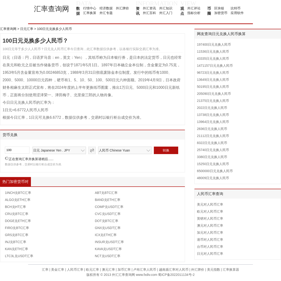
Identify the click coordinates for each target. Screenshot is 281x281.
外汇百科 (149, 13)
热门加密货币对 (15, 182)
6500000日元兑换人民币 (215, 171)
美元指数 (213, 269)
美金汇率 (57, 269)
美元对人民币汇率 (210, 204)
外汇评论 (193, 8)
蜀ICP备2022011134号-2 (176, 275)
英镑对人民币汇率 (210, 218)
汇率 (45, 269)
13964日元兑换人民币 (213, 122)
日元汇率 (26, 29)
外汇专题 (106, 13)
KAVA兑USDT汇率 (108, 249)
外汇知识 (165, 8)
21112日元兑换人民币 (213, 136)
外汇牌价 (122, 8)
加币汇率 (124, 269)
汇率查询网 (51, 9)
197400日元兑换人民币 (214, 44)
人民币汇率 (75, 269)
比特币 (235, 8)
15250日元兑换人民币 (213, 164)
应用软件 (237, 13)
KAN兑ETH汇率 (16, 249)
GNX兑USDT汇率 (108, 228)
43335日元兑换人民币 (213, 58)
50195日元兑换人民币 (213, 87)
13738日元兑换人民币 (213, 115)
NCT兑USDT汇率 (107, 256)
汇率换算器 (231, 269)
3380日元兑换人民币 (212, 157)
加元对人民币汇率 (210, 232)
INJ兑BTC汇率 (15, 242)
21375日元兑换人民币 (213, 101)
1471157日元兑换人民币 (215, 65)
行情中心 (89, 8)
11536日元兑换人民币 (213, 51)
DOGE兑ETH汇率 (18, 221)
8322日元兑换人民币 (212, 143)
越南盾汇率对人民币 (174, 269)
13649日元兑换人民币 (213, 79)
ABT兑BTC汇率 (106, 193)
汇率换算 (89, 13)
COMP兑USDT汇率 (109, 207)
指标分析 (193, 13)
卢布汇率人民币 (144, 269)
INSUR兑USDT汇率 (109, 242)
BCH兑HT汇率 (15, 207)
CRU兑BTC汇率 (16, 214)
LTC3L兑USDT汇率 (19, 256)
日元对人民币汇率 (210, 253)
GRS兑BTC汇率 (16, 235)
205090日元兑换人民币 (214, 94)
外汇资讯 (149, 8)
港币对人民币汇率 (210, 239)
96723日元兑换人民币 (213, 72)
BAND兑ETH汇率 (107, 200)
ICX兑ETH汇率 (106, 235)
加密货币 (220, 13)
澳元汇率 (108, 269)
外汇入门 (165, 13)
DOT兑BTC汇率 (106, 221)
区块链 (219, 8)
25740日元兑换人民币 (213, 150)
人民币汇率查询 (210, 194)
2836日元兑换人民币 (212, 129)
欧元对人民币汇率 (210, 211)
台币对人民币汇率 (210, 246)
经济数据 (106, 8)
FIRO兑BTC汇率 (17, 228)
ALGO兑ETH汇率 (17, 200)
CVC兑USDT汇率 (108, 214)
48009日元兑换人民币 (213, 178)
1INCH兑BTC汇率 (18, 193)
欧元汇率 (92, 269)
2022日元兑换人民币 (212, 108)
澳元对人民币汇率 (210, 225)
